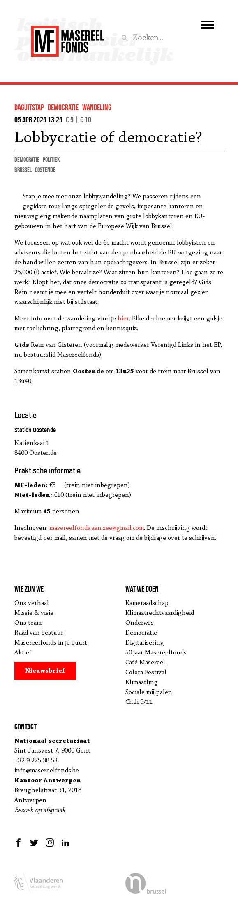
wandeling (96, 107)
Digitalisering (144, 643)
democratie (63, 107)
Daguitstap (29, 107)
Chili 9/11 (139, 702)
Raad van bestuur (38, 633)
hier (123, 318)
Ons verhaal (31, 603)
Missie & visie (33, 613)
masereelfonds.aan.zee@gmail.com (96, 528)
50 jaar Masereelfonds (156, 652)
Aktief (23, 652)
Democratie (141, 633)
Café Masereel (145, 662)
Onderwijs (139, 623)
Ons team (28, 623)
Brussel (23, 169)
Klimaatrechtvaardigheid (159, 613)
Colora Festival (145, 672)
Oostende (45, 169)
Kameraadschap (147, 603)
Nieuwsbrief (45, 671)
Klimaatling (141, 682)
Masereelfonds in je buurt (50, 643)
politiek (51, 159)
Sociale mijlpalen (148, 692)
